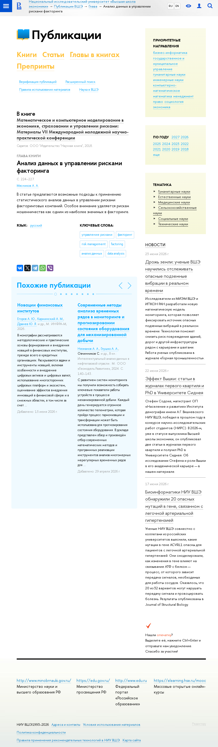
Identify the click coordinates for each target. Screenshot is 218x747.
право (158, 101)
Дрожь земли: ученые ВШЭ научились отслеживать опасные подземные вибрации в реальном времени (172, 276)
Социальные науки (173, 218)
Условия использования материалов (111, 724)
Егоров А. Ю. (26, 319)
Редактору (199, 723)
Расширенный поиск (80, 82)
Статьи (53, 54)
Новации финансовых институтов (40, 308)
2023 (175, 143)
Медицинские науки (174, 202)
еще (156, 154)
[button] (55, 294)
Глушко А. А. (109, 349)
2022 (185, 143)
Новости (155, 245)
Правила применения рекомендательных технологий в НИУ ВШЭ (68, 740)
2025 (157, 143)
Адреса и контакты (65, 724)
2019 (175, 149)
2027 (175, 137)
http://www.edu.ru (131, 680)
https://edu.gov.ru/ (93, 680)
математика (162, 96)
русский (36, 225)
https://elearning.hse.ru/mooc (180, 680)
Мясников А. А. (28, 186)
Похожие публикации (54, 285)
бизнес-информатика (170, 52)
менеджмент (183, 96)
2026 (184, 137)
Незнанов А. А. (88, 349)
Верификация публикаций (38, 82)
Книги (27, 54)
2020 (166, 149)
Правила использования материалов (44, 89)
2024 (166, 143)
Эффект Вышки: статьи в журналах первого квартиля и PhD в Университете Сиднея (174, 385)
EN (177, 6)
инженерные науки (168, 79)
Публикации (66, 34)
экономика (161, 106)
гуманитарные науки (169, 74)
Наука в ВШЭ (88, 89)
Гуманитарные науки (174, 191)
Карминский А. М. (50, 319)
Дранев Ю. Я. (27, 324)
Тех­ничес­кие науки (173, 223)
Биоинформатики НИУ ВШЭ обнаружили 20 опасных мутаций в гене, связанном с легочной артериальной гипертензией (174, 506)
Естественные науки (174, 196)
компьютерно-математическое (166, 88)
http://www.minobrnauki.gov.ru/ (44, 680)
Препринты (35, 66)
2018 (185, 149)
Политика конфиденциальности (41, 732)
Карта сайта (132, 740)
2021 (157, 149)
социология (174, 101)
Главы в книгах (95, 54)
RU (171, 6)
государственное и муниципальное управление (168, 63)
